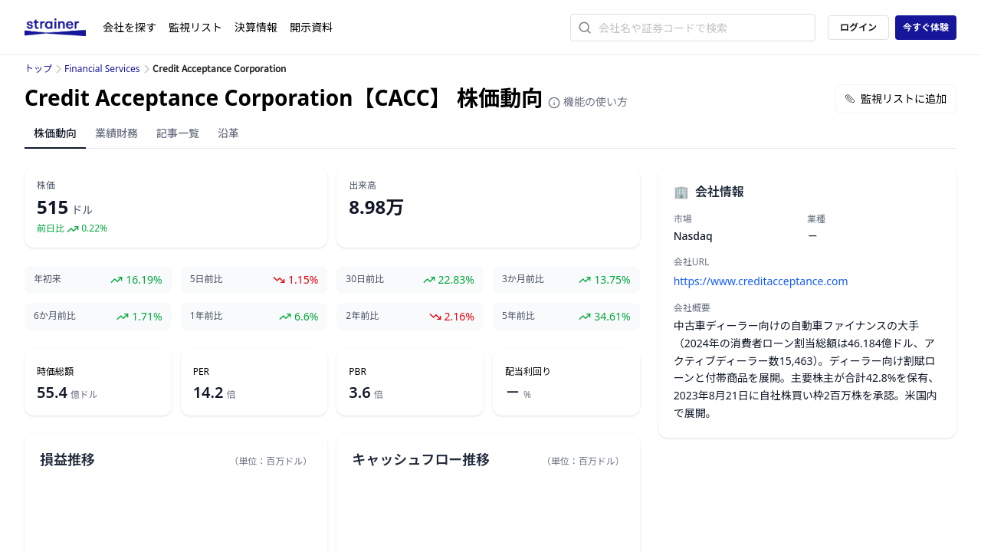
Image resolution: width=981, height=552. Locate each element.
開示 (311, 27)
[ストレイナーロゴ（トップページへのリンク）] (64, 27)
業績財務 (116, 133)
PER (201, 372)
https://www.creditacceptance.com (761, 281)
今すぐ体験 (926, 27)
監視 (195, 27)
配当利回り (528, 372)
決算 (256, 27)
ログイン (858, 27)
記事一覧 (177, 133)
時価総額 (55, 372)
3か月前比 (523, 279)
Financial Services (101, 68)
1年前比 (206, 316)
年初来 (47, 279)
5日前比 (206, 279)
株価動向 (55, 133)
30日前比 (365, 279)
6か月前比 (55, 316)
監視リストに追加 (896, 98)
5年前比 (518, 316)
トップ (38, 68)
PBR (357, 372)
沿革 (228, 133)
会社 (129, 27)
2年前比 (362, 316)
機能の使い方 (588, 101)
